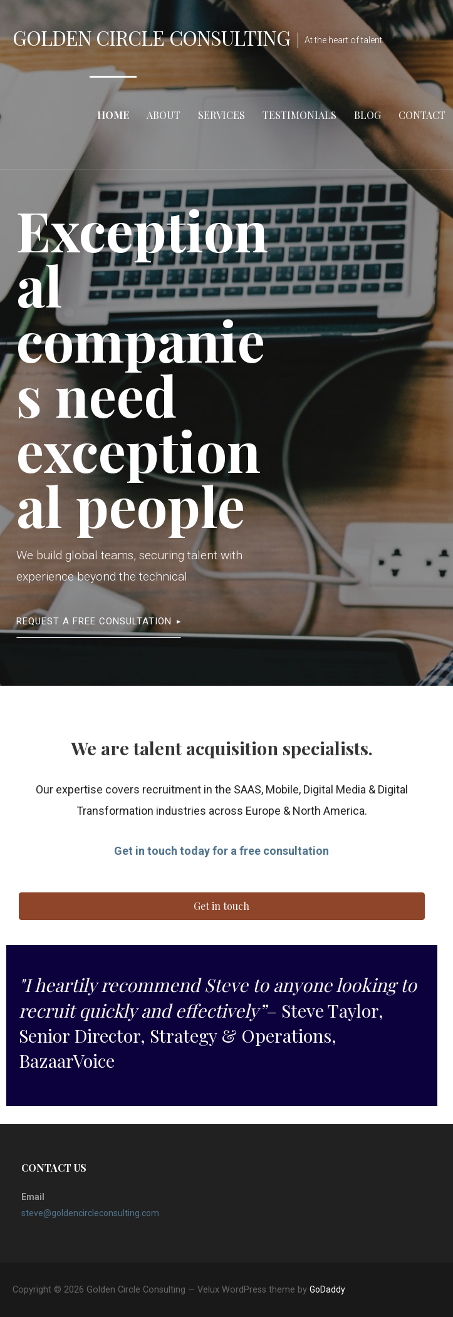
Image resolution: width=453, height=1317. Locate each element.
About (163, 114)
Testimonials (299, 114)
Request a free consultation (94, 621)
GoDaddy (327, 1289)
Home (113, 114)
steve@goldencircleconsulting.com (90, 1213)
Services (221, 114)
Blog (367, 114)
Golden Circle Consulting (151, 37)
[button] (222, 906)
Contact (421, 114)
